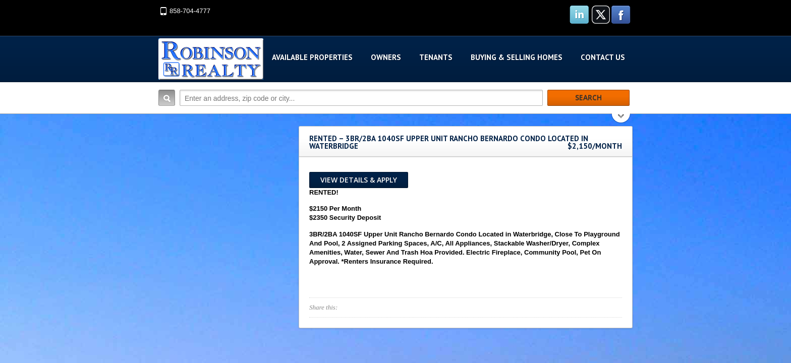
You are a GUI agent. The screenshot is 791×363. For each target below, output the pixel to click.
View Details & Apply (358, 180)
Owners (386, 57)
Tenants (436, 57)
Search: (166, 98)
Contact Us (603, 57)
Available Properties (312, 57)
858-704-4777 (190, 11)
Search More (621, 119)
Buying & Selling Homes (516, 57)
